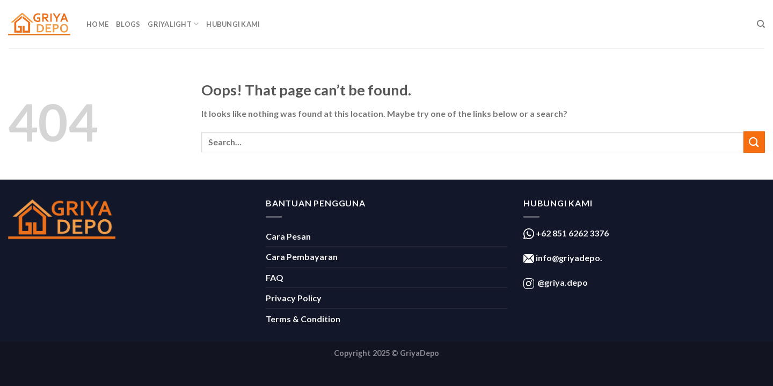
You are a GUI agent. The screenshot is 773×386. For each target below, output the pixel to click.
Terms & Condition (303, 319)
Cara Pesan (288, 236)
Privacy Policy (294, 298)
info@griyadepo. (568, 258)
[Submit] (754, 141)
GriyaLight (173, 24)
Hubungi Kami (233, 24)
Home (97, 24)
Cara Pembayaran (302, 256)
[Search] (761, 24)
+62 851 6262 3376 (571, 233)
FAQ (274, 277)
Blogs (128, 24)
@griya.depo (562, 282)
